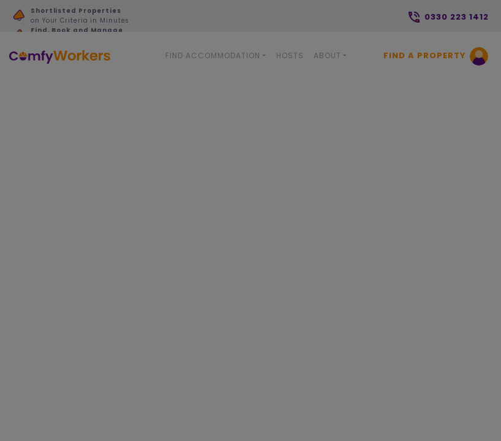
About (327, 55)
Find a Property (424, 55)
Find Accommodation (212, 55)
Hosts (290, 55)
